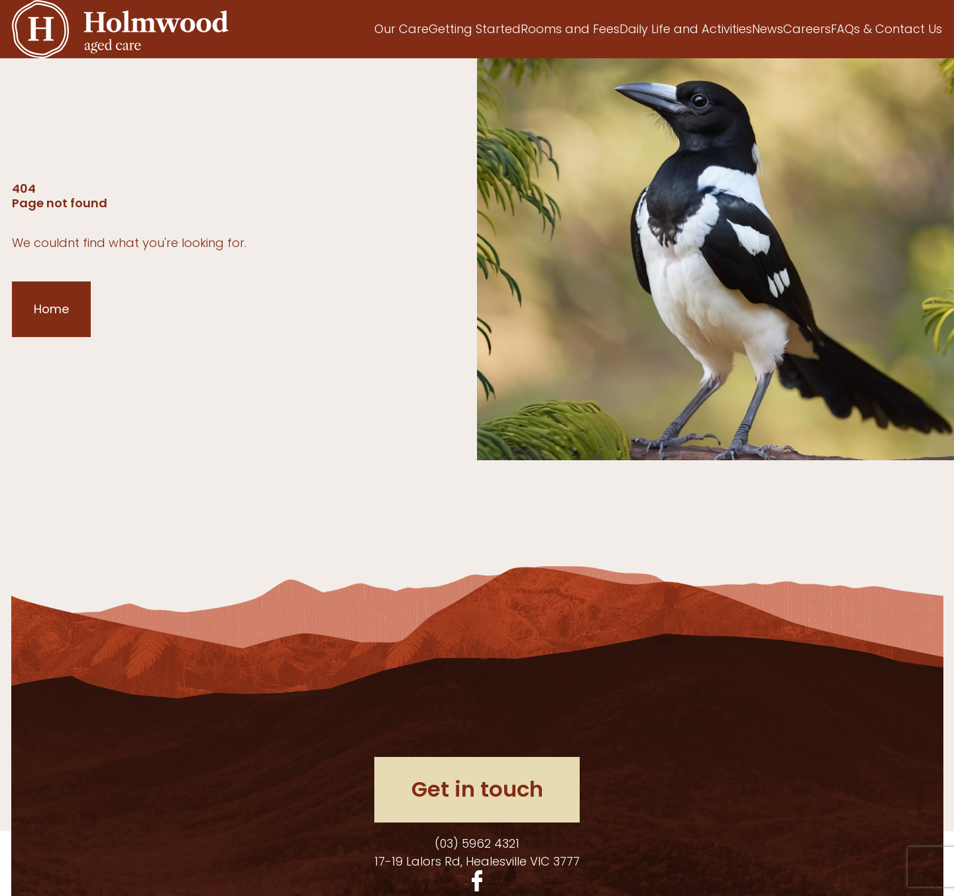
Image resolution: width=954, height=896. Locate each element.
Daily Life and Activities (685, 29)
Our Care (401, 29)
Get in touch (477, 789)
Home (51, 309)
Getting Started (475, 29)
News (767, 29)
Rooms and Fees (570, 29)
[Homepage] (120, 29)
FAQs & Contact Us (886, 29)
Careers (807, 29)
